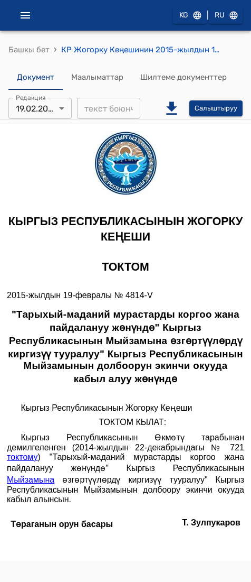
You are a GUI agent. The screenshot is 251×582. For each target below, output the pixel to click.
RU (226, 15)
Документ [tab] (35, 77)
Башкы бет (29, 49)
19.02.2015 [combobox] (36, 109)
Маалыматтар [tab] (97, 77)
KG (190, 15)
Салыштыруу (216, 108)
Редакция (31, 97)
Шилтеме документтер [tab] (183, 77)
